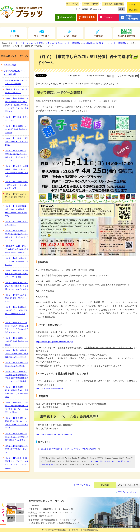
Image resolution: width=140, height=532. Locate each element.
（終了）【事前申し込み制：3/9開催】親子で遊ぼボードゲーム (16, 298)
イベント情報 (70, 36)
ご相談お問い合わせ (132, 17)
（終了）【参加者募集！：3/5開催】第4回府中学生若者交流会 (16, 341)
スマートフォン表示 (128, 485)
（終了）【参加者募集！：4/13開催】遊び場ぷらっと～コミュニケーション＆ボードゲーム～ (16, 235)
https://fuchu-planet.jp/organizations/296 (54, 434)
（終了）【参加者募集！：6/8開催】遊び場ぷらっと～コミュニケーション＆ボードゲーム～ (16, 155)
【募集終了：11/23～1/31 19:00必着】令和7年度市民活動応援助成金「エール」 (16, 249)
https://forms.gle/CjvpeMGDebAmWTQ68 (54, 342)
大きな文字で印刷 (126, 76)
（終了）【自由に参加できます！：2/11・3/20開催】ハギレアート (16, 261)
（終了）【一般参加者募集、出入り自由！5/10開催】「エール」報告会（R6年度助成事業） (16, 211)
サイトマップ (72, 4)
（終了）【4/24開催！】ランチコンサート (16, 223)
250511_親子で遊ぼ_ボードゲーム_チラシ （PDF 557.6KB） (70, 449)
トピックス (13, 36)
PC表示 (105, 485)
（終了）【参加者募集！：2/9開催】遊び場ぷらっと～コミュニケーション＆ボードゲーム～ (16, 423)
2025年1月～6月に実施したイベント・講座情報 (104, 43)
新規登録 (133, 10)
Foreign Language (90, 4)
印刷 (109, 76)
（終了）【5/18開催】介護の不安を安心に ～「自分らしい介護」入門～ (16, 185)
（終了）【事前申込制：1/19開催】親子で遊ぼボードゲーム (16, 449)
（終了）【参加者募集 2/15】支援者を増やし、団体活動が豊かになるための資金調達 (16, 392)
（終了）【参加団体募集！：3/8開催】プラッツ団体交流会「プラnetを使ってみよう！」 (16, 312)
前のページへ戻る (82, 485)
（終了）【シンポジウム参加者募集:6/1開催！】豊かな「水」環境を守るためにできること (16, 171)
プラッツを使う (42, 36)
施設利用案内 (88, 17)
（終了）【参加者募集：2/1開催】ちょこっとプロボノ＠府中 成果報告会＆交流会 (16, 437)
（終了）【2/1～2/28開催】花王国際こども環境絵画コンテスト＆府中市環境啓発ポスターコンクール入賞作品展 (16, 376)
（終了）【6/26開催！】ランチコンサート (16, 118)
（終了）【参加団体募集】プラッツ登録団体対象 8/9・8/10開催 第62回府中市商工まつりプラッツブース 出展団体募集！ (16, 104)
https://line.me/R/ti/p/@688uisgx (50, 388)
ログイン (133, 4)
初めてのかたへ (67, 17)
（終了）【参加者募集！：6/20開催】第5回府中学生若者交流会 (16, 129)
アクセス (108, 17)
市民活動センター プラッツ (14, 56)
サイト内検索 (82, 9)
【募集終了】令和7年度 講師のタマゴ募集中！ (16, 91)
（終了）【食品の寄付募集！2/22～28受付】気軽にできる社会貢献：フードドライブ (16, 353)
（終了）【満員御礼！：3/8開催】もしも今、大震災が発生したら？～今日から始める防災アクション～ (16, 327)
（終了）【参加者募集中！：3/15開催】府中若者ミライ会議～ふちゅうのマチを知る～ (16, 286)
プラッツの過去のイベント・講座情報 (62, 43)
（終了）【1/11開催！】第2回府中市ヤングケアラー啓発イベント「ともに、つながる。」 (16, 463)
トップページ (22, 43)
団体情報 (98, 36)
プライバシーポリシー (128, 492)
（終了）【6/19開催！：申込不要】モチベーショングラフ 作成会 (16, 141)
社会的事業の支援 (126, 36)
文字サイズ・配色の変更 (113, 4)
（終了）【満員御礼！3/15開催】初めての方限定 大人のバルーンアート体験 (16, 273)
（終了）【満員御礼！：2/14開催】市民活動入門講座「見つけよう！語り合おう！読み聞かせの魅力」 (16, 407)
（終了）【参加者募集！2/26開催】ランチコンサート (16, 364)
